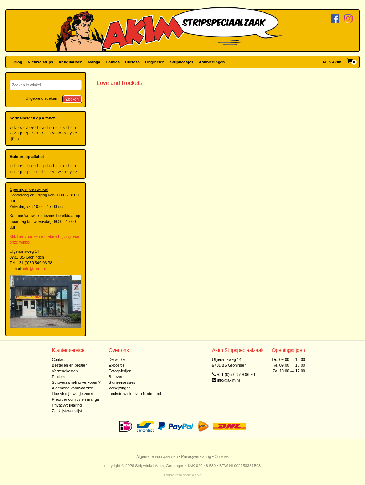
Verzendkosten (65, 371)
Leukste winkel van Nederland (135, 394)
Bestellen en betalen (70, 365)
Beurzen (116, 376)
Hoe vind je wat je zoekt (72, 394)
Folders (58, 376)
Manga (94, 62)
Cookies (222, 456)
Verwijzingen (120, 388)
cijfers (14, 139)
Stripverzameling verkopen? (76, 382)
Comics (113, 62)
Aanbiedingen (212, 62)
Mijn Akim (332, 62)
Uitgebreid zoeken (41, 98)
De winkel (117, 359)
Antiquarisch (70, 62)
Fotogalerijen (120, 371)
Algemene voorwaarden (72, 388)
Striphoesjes (182, 62)
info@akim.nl (34, 268)
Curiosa (132, 62)
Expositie (117, 365)
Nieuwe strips (40, 62)
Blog (18, 62)
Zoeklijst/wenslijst (67, 411)
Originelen (154, 62)
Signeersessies (122, 382)
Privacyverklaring (67, 405)
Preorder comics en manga (75, 399)
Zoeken (72, 99)
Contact (59, 359)
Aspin (197, 475)
